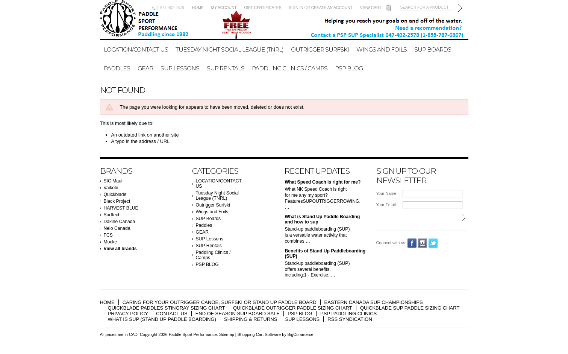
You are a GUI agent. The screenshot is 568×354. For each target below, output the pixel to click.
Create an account (332, 8)
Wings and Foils (381, 49)
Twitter (433, 243)
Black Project (117, 201)
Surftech (112, 214)
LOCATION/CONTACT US (136, 49)
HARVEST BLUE (121, 208)
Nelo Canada (117, 228)
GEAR (145, 68)
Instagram (422, 243)
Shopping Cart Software (259, 334)
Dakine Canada (119, 221)
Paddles (117, 68)
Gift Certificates (263, 8)
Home (198, 8)
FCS (108, 235)
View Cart (371, 8)
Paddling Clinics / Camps (289, 68)
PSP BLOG (349, 68)
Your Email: (386, 204)
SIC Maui (113, 181)
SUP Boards (432, 49)
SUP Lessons (180, 68)
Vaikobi (111, 187)
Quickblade (115, 194)
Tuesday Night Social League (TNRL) (229, 49)
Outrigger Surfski (320, 49)
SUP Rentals (225, 68)
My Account (224, 8)
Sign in (296, 8)
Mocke (110, 242)
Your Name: (387, 193)
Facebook (412, 243)
